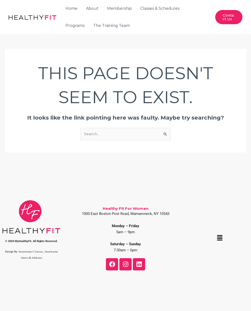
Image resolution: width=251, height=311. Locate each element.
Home (71, 8)
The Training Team (83, 25)
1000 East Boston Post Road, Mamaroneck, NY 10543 (125, 213)
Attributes (45, 257)
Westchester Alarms (23, 257)
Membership (117, 8)
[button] (220, 238)
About (91, 8)
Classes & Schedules (157, 8)
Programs (194, 8)
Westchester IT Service (37, 251)
